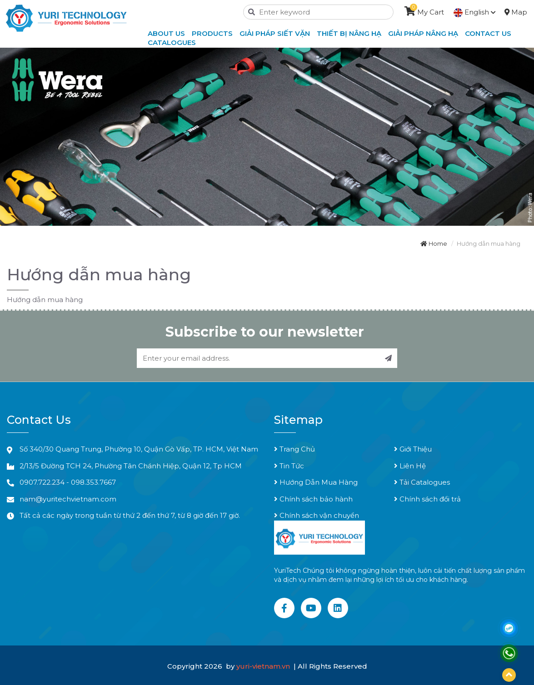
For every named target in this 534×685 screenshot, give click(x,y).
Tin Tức (289, 466)
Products (212, 33)
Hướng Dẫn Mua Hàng (316, 482)
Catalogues (172, 42)
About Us (166, 33)
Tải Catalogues (422, 482)
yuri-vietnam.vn (264, 666)
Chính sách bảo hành (313, 499)
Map (515, 12)
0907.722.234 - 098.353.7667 (68, 482)
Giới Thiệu (413, 449)
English (475, 12)
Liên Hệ (410, 466)
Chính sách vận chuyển (316, 515)
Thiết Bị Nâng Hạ (349, 33)
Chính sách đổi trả (427, 499)
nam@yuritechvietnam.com (68, 499)
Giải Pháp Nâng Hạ (423, 33)
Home (433, 243)
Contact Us (488, 33)
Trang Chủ (294, 449)
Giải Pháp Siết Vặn (275, 33)
